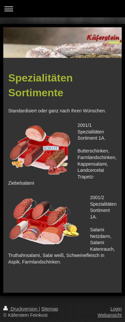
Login (116, 308)
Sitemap (49, 308)
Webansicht (110, 315)
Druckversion (21, 308)
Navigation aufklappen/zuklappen (62, 9)
